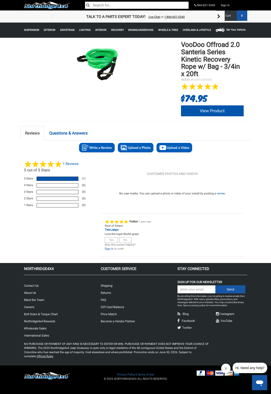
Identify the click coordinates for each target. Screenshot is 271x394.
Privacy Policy (126, 374)
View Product (212, 110)
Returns (106, 293)
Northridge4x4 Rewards (39, 321)
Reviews (71, 164)
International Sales (36, 335)
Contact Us (31, 285)
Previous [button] (52, 17)
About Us (30, 293)
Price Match (109, 314)
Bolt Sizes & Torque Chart (41, 314)
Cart (234, 15)
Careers (29, 307)
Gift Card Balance (112, 307)
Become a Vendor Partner (118, 321)
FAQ (103, 300)
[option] (135, 17)
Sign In (225, 5)
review (221, 193)
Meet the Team (34, 300)
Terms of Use (145, 374)
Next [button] (219, 17)
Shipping (106, 285)
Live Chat (154, 17)
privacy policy (198, 305)
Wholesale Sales (35, 328)
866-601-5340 (204, 5)
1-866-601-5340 (174, 17)
